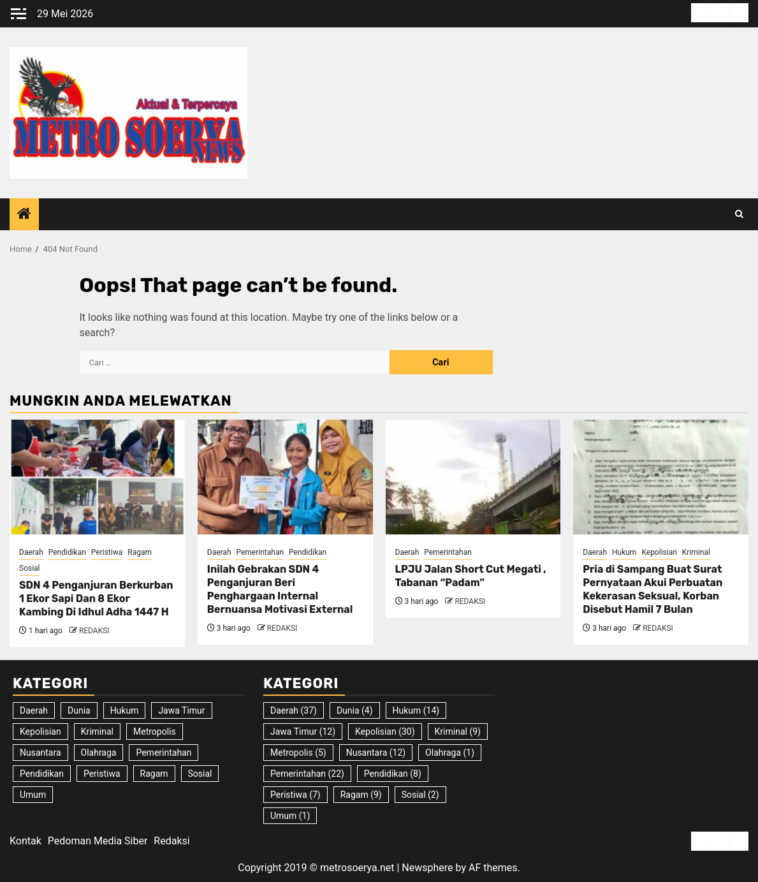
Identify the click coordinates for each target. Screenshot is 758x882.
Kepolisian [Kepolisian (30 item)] (40, 731)
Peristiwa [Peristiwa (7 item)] (102, 773)
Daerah (31, 552)
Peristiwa (106, 552)
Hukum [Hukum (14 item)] (124, 710)
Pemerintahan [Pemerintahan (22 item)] (163, 752)
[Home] (24, 215)
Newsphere (427, 868)
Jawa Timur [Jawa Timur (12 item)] (181, 710)
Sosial (29, 568)
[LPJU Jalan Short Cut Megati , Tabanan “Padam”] (473, 477)
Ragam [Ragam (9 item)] (154, 773)
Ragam (140, 552)
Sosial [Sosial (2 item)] (200, 773)
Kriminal (696, 552)
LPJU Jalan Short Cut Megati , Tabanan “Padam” (470, 576)
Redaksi (171, 841)
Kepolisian (658, 552)
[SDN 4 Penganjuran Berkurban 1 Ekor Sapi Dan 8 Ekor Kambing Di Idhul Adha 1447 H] (97, 477)
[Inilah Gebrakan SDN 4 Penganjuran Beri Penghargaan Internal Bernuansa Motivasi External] (285, 477)
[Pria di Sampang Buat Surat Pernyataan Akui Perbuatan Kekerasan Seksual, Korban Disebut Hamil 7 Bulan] (660, 477)
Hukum (624, 552)
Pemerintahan (260, 552)
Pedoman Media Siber (97, 841)
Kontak (25, 841)
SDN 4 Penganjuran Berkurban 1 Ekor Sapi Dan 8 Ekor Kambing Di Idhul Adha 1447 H (96, 598)
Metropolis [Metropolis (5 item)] (154, 731)
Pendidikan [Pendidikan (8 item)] (42, 773)
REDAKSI (94, 630)
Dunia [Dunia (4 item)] (79, 710)
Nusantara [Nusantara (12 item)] (40, 752)
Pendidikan (67, 552)
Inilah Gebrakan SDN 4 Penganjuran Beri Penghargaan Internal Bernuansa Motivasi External (280, 589)
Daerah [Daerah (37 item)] (34, 710)
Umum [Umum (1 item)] (33, 795)
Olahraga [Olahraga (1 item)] (99, 752)
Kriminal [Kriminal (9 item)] (97, 731)
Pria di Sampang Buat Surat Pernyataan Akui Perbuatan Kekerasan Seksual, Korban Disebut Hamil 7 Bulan (652, 589)
